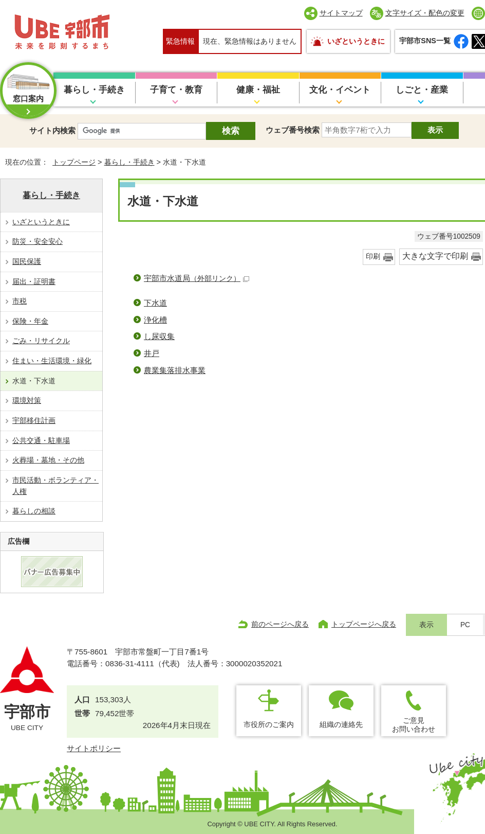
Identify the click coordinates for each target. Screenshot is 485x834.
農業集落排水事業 (175, 370)
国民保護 (26, 261)
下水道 (155, 302)
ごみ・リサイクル (41, 340)
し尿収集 (159, 336)
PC (465, 625)
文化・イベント (339, 90)
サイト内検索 (52, 130)
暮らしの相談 (33, 511)
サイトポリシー (94, 748)
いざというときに (356, 41)
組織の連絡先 (341, 724)
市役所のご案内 (269, 724)
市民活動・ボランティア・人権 (55, 485)
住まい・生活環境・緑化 (51, 361)
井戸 (151, 353)
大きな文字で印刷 (435, 256)
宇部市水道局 (196, 278)
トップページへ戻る (363, 624)
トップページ (74, 162)
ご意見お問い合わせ (413, 724)
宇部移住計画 (33, 420)
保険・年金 (30, 321)
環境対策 (26, 400)
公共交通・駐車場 (41, 440)
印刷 (373, 256)
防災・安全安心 (37, 241)
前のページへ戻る (280, 624)
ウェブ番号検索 (293, 130)
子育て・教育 (176, 90)
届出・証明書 (33, 281)
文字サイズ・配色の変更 (424, 13)
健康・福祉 (258, 90)
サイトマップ (341, 13)
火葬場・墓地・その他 (48, 460)
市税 (19, 301)
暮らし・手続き (94, 90)
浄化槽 (155, 319)
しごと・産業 (422, 90)
